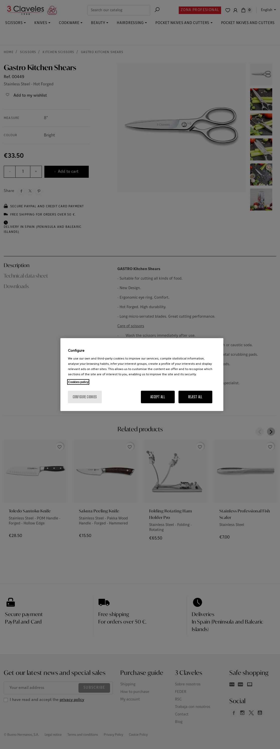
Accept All (157, 397)
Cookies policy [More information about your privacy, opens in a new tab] (78, 382)
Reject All (195, 397)
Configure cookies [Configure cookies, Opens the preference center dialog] (85, 397)
